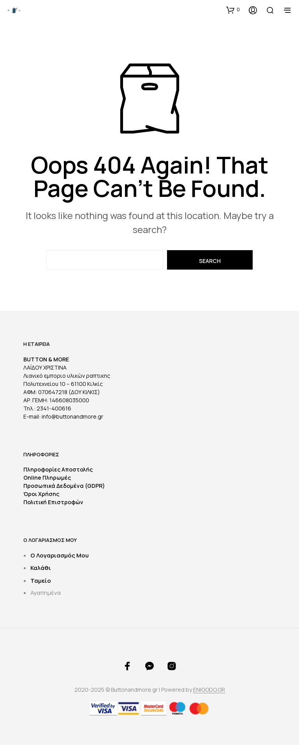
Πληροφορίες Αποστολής (58, 469)
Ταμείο (40, 581)
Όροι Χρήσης (41, 494)
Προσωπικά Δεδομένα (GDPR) (64, 485)
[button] (233, 10)
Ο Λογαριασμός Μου (59, 555)
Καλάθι (40, 568)
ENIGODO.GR (209, 690)
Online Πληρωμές (47, 477)
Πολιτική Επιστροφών (53, 502)
